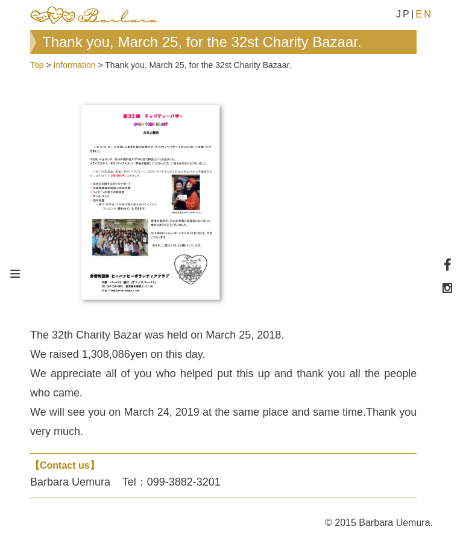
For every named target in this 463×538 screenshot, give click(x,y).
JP (403, 14)
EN (424, 14)
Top (37, 65)
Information (75, 65)
